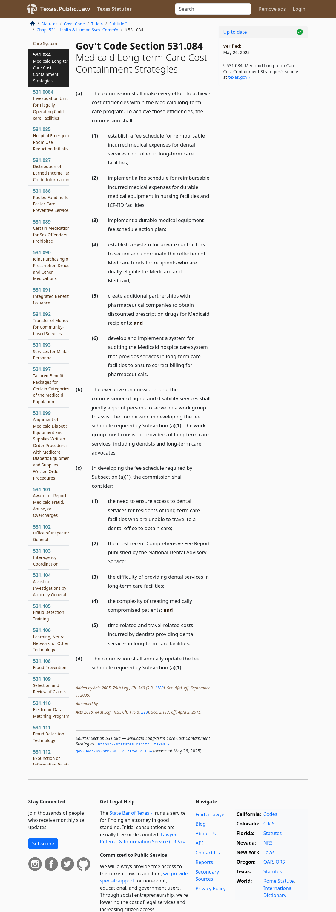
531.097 (51, 385)
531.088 (51, 200)
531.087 (51, 169)
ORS (280, 862)
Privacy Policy (210, 888)
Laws (269, 852)
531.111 (48, 733)
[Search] (213, 9)
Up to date (235, 32)
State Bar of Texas (129, 813)
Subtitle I (118, 24)
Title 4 (97, 24)
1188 (159, 688)
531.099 (52, 445)
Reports (204, 862)
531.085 (53, 138)
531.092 (51, 323)
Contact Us (207, 852)
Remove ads (272, 9)
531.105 (48, 612)
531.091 (52, 296)
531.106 (51, 639)
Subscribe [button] (43, 843)
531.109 (49, 685)
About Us (205, 833)
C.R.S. (269, 823)
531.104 (49, 584)
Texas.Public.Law (65, 9)
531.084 (53, 67)
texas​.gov (238, 77)
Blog (200, 824)
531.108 (50, 664)
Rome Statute (278, 881)
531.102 (51, 533)
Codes (270, 814)
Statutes (50, 24)
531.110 (51, 709)
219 (144, 712)
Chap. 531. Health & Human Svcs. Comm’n (78, 30)
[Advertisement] (263, 131)
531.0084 (50, 105)
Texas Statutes (114, 9)
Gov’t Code (74, 24)
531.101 (53, 502)
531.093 (52, 351)
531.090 (51, 265)
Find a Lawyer (210, 814)
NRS (268, 842)
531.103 (46, 557)
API (199, 843)
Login (299, 9)
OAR (268, 862)
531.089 (51, 231)
